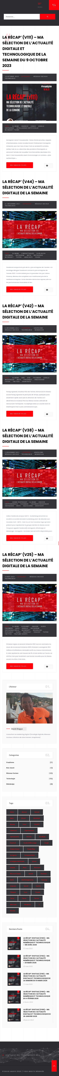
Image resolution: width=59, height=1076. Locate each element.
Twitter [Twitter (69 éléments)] (36, 898)
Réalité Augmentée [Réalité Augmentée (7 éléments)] (27, 880)
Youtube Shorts (21, 634)
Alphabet (25, 626)
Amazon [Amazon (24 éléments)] (24, 812)
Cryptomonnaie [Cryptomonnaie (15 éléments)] (29, 830)
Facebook (9, 255)
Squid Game (28, 506)
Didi (29, 378)
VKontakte (26, 381)
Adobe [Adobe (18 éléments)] (12, 812)
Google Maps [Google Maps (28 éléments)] (31, 849)
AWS (23, 378)
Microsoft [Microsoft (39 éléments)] (37, 867)
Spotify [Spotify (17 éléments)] (38, 886)
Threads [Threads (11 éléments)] (37, 892)
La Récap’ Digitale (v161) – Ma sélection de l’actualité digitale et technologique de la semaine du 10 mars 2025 (36, 977)
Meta (29, 255)
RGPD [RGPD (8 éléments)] (12, 880)
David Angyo (17, 728)
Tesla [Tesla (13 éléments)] (25, 892)
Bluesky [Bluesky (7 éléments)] (12, 824)
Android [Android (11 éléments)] (36, 812)
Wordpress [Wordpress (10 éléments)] (27, 904)
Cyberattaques (27, 253)
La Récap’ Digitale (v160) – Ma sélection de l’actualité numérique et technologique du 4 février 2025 (36, 995)
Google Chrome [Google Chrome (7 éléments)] (14, 849)
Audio (43, 626)
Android (24, 126)
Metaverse (38, 255)
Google (41, 126)
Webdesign (39, 330)
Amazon (42, 502)
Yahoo (37, 257)
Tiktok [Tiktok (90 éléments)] (12, 898)
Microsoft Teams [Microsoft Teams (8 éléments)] (15, 874)
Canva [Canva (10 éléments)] (24, 824)
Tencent (37, 632)
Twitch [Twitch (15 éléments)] (24, 898)
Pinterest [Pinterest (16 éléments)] (44, 874)
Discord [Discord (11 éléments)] (29, 837)
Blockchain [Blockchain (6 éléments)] (36, 818)
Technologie (10, 78)
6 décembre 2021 (12, 328)
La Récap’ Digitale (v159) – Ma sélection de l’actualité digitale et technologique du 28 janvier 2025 (37, 1012)
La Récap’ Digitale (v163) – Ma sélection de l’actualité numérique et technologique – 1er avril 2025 (36, 941)
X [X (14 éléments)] (39, 904)
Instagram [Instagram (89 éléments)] (13, 855)
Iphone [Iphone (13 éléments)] (34, 861)
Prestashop (39, 380)
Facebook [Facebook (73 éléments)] (13, 843)
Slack (18, 632)
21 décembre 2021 (12, 204)
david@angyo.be (30, 1055)
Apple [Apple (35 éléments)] (12, 818)
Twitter (16, 381)
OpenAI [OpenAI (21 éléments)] (31, 874)
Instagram (9, 128)
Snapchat (27, 632)
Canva (33, 126)
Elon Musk (41, 253)
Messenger (9, 380)
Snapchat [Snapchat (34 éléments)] (13, 886)
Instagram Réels (12, 630)
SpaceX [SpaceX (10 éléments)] (26, 886)
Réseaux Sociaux (40, 76)
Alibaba (15, 126)
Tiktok (19, 257)
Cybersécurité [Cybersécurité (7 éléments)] (14, 837)
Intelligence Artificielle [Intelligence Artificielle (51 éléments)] (17, 861)
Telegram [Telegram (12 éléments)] (13, 892)
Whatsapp (39, 506)
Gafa (17, 628)
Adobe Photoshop (19, 502)
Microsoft (9, 257)
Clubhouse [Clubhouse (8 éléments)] (13, 830)
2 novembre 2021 (12, 452)
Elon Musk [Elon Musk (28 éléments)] (42, 837)
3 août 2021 (10, 577)
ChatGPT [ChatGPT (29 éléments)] (37, 824)
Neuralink (37, 630)
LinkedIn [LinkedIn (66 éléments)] (12, 867)
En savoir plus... (19, 165)
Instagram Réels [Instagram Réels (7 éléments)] (29, 855)
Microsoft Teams (12, 130)
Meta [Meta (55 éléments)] (24, 867)
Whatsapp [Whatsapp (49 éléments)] (13, 904)
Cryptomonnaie (11, 504)
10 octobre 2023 (12, 76)
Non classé (10, 768)
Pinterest (28, 380)
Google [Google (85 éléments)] (46, 843)
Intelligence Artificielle (27, 128)
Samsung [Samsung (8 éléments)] (44, 880)
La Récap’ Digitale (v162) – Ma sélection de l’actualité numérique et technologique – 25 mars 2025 (36, 959)
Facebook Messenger (40, 504)
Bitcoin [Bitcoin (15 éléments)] (23, 818)
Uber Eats (28, 257)
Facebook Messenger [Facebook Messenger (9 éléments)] (30, 843)
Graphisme (38, 328)
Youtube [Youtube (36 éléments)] (12, 911)
